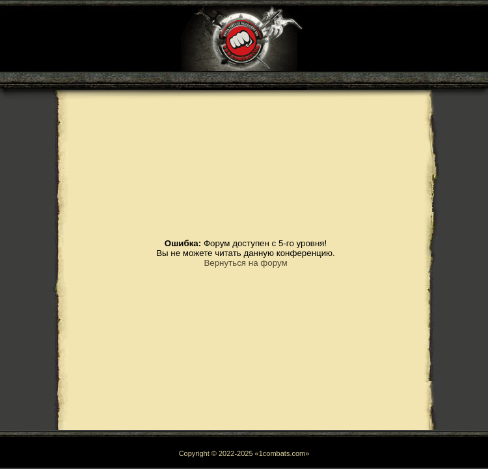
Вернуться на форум (245, 263)
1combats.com (282, 453)
